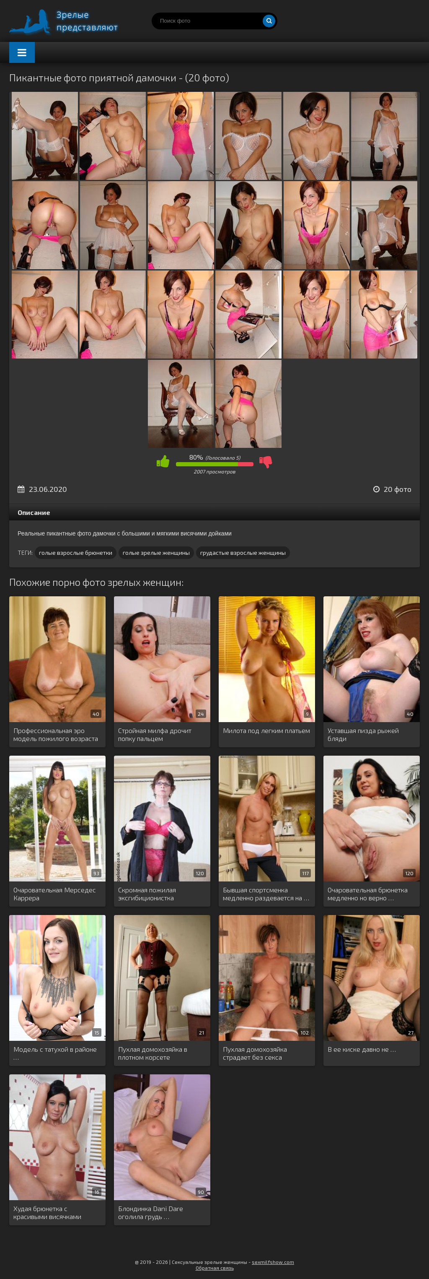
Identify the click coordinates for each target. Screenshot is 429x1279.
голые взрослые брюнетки (75, 552)
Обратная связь (215, 1268)
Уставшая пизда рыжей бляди (363, 734)
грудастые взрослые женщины (243, 552)
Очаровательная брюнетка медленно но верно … (368, 894)
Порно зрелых (72, 21)
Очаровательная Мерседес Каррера (54, 894)
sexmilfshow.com (273, 1262)
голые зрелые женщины (156, 552)
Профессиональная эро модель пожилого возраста (55, 734)
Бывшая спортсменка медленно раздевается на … (266, 894)
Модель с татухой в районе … (55, 1053)
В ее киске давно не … (362, 1049)
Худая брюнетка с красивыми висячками (47, 1212)
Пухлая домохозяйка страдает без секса (255, 1053)
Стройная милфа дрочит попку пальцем (154, 734)
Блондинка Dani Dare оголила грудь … (150, 1212)
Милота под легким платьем (266, 730)
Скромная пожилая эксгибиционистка (147, 894)
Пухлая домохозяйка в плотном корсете (152, 1053)
